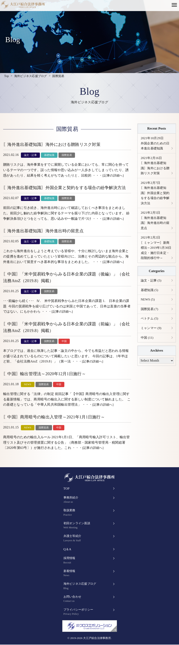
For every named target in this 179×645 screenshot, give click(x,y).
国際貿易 (67, 155)
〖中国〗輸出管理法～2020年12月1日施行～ (44, 373)
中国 (64, 341)
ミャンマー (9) (152, 334)
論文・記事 (30, 155)
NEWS (27, 384)
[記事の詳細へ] (114, 175)
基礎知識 (49, 155)
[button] (175, 4)
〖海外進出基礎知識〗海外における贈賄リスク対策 (51, 144)
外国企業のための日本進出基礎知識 (156, 143)
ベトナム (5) (150, 324)
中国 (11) (147, 344)
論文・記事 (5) (152, 285)
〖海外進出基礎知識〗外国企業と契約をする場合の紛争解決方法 (64, 187)
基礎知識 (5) (150, 295)
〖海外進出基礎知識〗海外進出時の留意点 (43, 230)
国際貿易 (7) (150, 314)
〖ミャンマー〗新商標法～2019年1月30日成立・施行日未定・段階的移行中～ (156, 251)
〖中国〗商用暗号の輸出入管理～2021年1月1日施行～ (54, 417)
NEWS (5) (148, 305)
